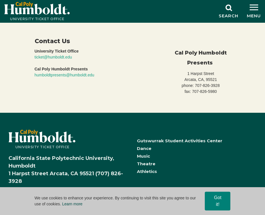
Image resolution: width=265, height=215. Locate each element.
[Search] (228, 11)
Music (143, 156)
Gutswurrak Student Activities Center (179, 140)
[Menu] (254, 11)
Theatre (146, 163)
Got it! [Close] (218, 201)
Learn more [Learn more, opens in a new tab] (72, 204)
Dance (144, 148)
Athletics (147, 171)
